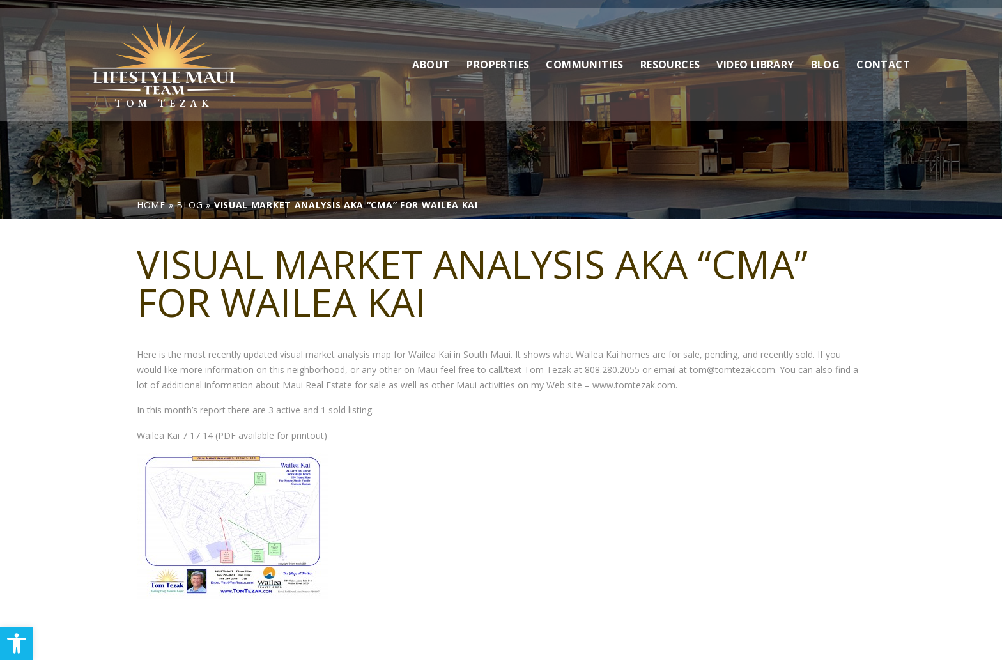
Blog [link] (825, 56)
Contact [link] (883, 56)
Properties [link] (497, 56)
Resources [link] (670, 56)
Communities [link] (584, 56)
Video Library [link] (755, 56)
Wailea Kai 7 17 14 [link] (175, 435)
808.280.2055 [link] (612, 370)
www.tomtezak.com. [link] (634, 385)
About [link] (431, 56)
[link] (16, 643)
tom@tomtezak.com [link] (732, 370)
